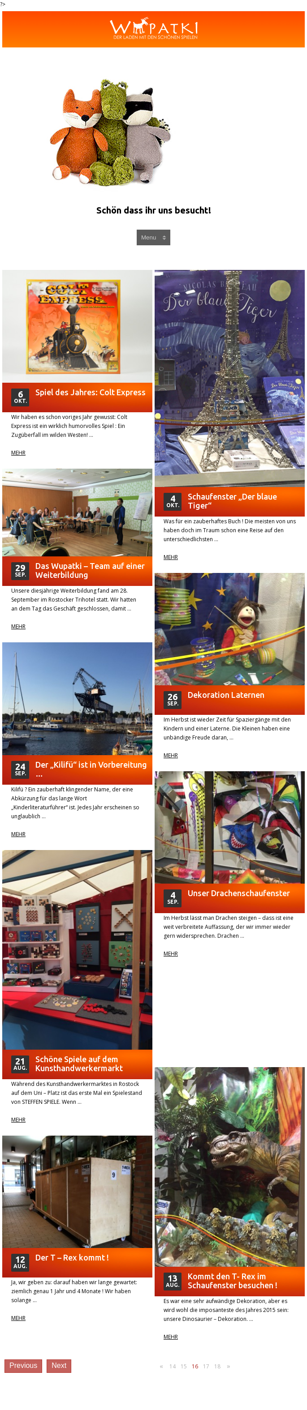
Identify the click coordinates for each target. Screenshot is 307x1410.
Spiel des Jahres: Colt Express (90, 392)
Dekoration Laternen (226, 694)
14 (172, 1366)
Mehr (18, 453)
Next (59, 1365)
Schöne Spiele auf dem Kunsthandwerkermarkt (79, 1063)
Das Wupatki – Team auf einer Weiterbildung (90, 570)
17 (206, 1366)
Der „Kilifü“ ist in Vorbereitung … (91, 769)
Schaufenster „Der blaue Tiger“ (232, 501)
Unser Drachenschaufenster (239, 893)
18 (217, 1366)
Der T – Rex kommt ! (72, 1257)
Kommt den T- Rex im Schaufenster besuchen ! (232, 1281)
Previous (23, 1365)
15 (184, 1366)
